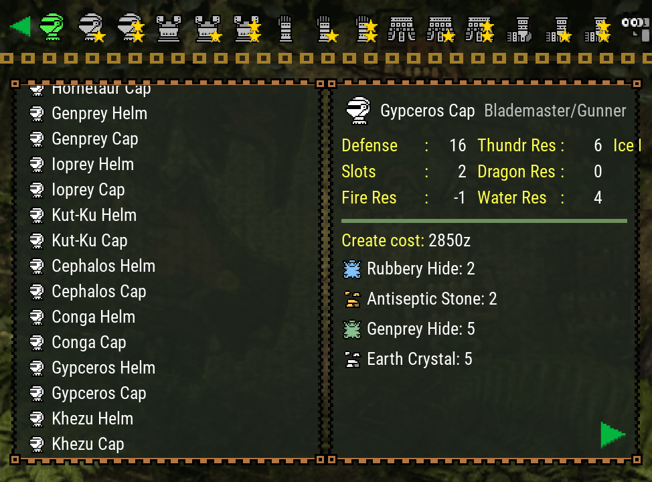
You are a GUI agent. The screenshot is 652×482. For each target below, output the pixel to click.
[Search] (634, 26)
